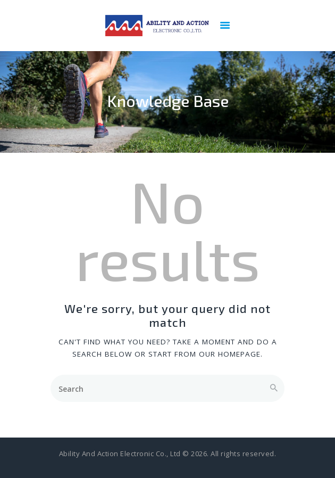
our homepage (230, 354)
